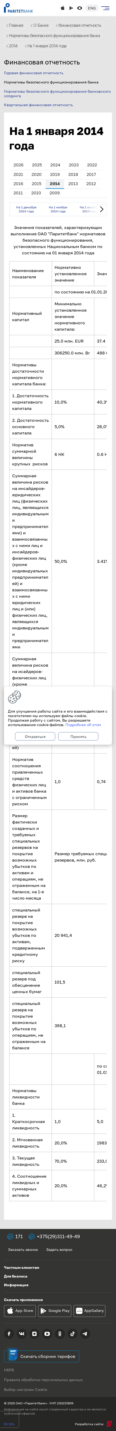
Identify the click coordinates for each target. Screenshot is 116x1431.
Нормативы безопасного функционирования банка (54, 35)
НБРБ (9, 1370)
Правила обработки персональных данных (43, 1379)
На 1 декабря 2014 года (26, 209)
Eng (92, 8)
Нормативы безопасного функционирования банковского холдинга (57, 93)
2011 (18, 192)
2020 (37, 174)
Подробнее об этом (83, 724)
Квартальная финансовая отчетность (38, 104)
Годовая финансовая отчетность (33, 73)
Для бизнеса (15, 1276)
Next (102, 209)
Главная (16, 25)
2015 (36, 183)
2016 (18, 183)
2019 (55, 174)
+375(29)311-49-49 (58, 1236)
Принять (78, 736)
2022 (92, 164)
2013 (73, 183)
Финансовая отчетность (80, 25)
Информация (16, 1285)
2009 (55, 192)
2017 (91, 174)
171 (19, 1236)
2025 (37, 164)
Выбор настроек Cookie (25, 1389)
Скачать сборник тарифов (47, 1356)
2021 (18, 174)
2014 (13, 46)
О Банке (40, 25)
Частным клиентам (21, 1267)
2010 (36, 192)
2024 (55, 164)
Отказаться (35, 736)
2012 (91, 183)
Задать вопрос (59, 1249)
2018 (73, 174)
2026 (19, 164)
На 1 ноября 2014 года (58, 209)
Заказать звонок (23, 1249)
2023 (74, 164)
